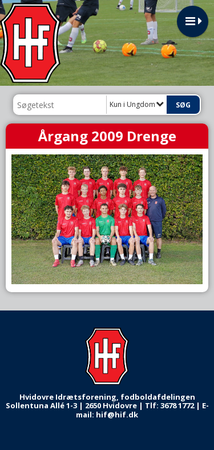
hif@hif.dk (117, 414)
